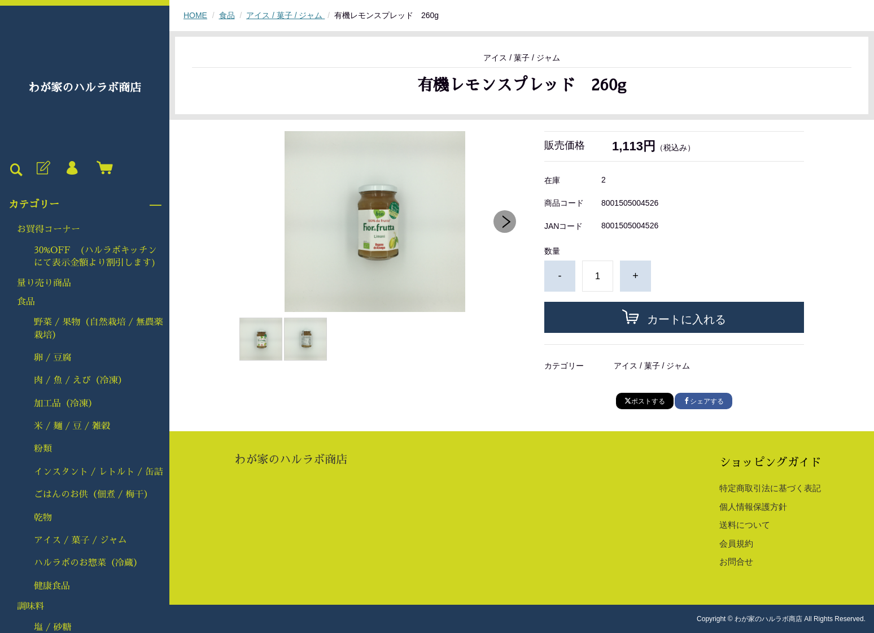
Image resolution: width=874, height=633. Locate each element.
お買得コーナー (48, 229)
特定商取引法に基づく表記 (770, 488)
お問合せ (736, 561)
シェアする (703, 401)
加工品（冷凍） (65, 403)
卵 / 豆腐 (52, 357)
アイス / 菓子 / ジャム (80, 540)
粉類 (43, 448)
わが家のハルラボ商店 (84, 87)
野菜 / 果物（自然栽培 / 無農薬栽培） (98, 328)
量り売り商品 (44, 283)
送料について (744, 525)
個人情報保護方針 (753, 506)
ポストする (644, 401)
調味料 (30, 606)
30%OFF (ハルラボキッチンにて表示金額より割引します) (95, 256)
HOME (195, 15)
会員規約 (736, 543)
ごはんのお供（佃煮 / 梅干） (93, 494)
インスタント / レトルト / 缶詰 (98, 471)
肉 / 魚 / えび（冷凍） (80, 380)
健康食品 (52, 586)
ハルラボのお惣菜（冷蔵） (88, 562)
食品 (26, 301)
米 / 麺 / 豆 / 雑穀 (72, 426)
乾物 (43, 517)
